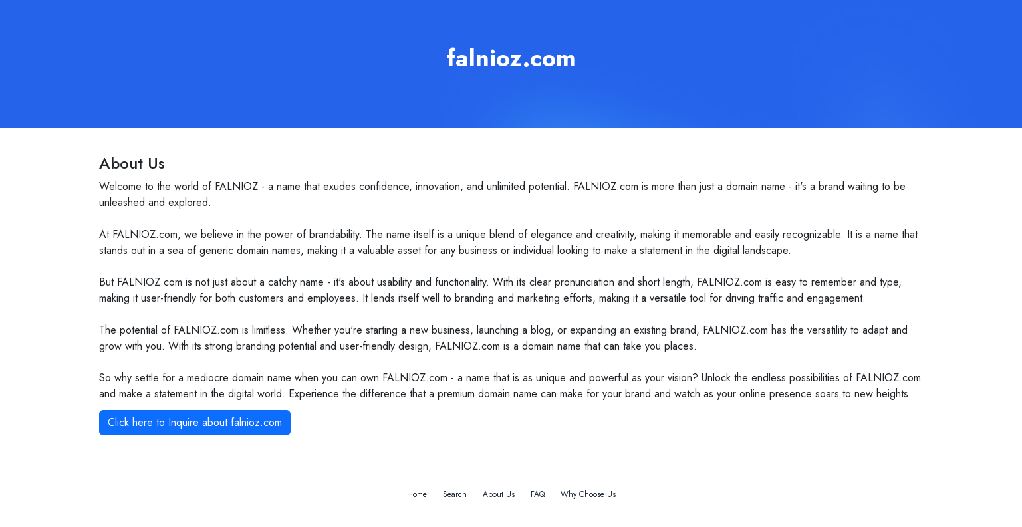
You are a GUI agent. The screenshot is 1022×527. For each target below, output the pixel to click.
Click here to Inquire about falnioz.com (195, 422)
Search (455, 494)
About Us (499, 494)
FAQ (538, 494)
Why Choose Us (588, 494)
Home (417, 494)
